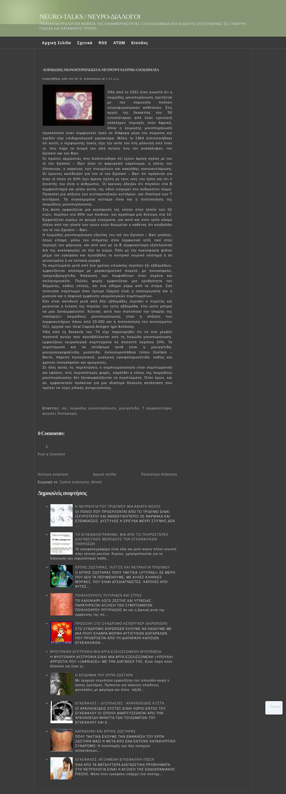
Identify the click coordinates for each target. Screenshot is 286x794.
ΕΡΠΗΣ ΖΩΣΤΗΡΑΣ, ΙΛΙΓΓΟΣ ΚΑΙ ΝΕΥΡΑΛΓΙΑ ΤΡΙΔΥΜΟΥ (122, 567)
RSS (103, 43)
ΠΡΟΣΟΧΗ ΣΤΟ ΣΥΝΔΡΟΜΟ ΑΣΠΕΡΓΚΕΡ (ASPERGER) (121, 623)
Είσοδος (139, 43)
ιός (64, 408)
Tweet (276, 706)
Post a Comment (51, 454)
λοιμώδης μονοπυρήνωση (93, 408)
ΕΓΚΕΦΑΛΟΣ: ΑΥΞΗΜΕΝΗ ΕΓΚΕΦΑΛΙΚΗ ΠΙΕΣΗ (115, 759)
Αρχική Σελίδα (56, 43)
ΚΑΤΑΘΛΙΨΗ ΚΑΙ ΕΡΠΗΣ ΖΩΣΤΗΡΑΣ (105, 731)
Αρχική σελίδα (104, 474)
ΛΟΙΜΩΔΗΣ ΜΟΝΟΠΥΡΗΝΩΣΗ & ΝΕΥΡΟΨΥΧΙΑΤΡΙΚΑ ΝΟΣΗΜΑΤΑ (101, 69)
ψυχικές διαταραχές (60, 413)
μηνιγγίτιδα (129, 408)
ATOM (119, 43)
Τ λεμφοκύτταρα (156, 408)
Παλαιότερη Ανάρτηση (159, 474)
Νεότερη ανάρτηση (53, 474)
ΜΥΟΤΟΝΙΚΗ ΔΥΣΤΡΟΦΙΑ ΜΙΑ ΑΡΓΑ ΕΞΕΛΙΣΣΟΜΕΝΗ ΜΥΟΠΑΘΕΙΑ (106, 651)
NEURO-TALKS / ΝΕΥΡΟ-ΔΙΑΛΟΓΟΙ (90, 16)
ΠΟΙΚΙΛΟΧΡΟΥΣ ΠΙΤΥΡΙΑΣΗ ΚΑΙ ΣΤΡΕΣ (108, 595)
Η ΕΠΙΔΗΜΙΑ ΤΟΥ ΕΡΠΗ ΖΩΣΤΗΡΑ (104, 675)
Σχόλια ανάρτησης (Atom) (81, 482)
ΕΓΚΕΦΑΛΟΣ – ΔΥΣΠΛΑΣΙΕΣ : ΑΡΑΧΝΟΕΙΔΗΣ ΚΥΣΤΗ (119, 703)
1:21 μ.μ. (113, 78)
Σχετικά (84, 43)
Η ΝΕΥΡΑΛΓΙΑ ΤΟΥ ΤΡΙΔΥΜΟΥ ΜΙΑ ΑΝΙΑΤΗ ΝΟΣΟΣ (118, 506)
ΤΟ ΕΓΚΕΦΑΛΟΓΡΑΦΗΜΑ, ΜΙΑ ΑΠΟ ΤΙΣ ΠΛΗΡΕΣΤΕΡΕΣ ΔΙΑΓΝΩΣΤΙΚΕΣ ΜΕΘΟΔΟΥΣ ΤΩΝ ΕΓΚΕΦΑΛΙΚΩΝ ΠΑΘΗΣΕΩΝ (122, 539)
